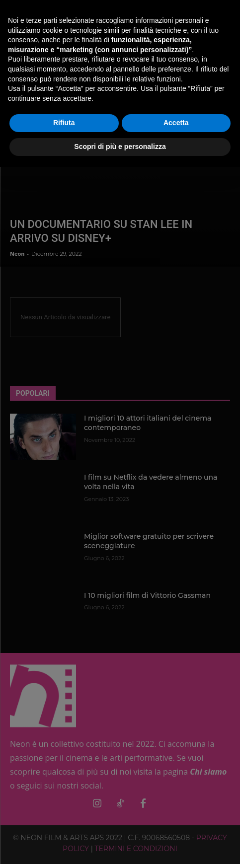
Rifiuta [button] (64, 123)
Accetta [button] (176, 123)
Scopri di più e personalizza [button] (119, 146)
